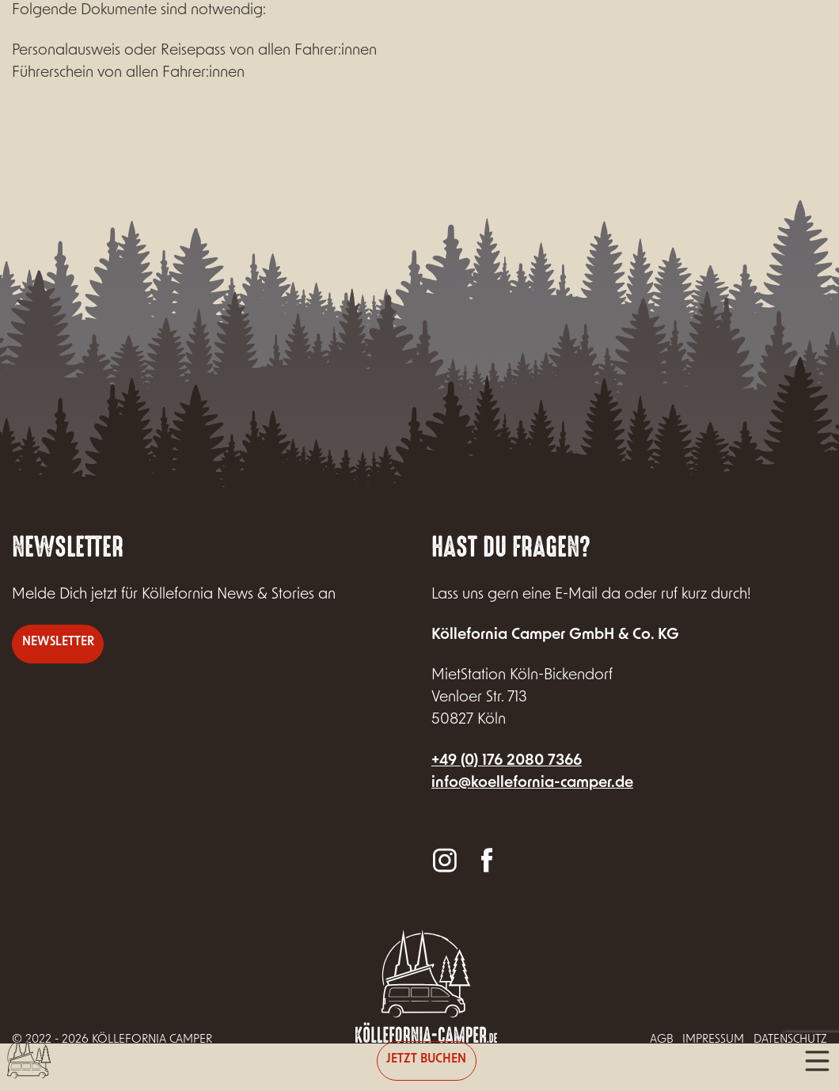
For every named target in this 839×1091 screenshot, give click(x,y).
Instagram (444, 859)
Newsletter (58, 642)
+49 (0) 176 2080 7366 (506, 761)
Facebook (486, 859)
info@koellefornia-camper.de (532, 783)
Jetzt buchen (426, 1060)
